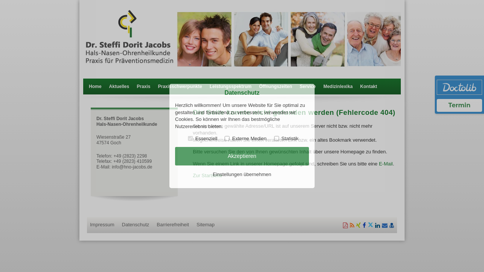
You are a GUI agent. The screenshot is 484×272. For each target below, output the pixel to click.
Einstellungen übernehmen (242, 174)
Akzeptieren (242, 156)
